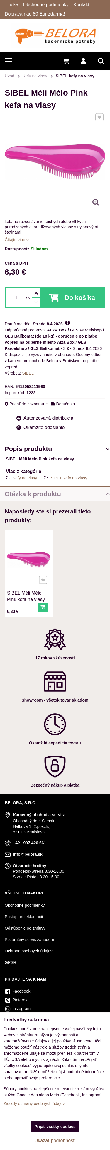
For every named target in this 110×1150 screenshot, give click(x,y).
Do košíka (80, 297)
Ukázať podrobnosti (55, 1140)
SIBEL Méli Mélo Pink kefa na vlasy (26, 595)
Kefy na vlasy (25, 478)
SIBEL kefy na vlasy (69, 478)
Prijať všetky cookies (55, 1126)
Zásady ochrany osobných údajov (34, 1103)
